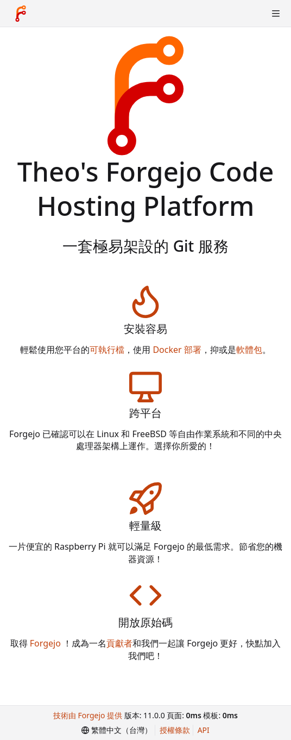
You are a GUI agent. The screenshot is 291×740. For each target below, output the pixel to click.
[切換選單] (276, 13)
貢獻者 (119, 643)
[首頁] (20, 13)
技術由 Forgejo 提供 (87, 715)
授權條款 (175, 730)
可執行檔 (107, 350)
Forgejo (45, 643)
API (204, 730)
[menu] (116, 730)
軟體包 (249, 350)
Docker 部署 (177, 350)
